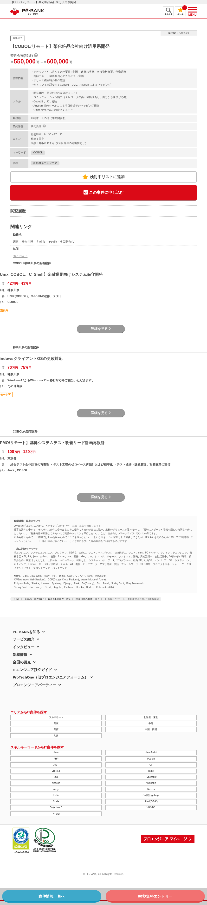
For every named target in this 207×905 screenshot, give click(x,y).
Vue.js (56, 789)
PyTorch (56, 813)
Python (151, 758)
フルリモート (56, 717)
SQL (56, 777)
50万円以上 (20, 256)
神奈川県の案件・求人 (88, 599)
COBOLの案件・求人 (59, 599)
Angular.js (151, 783)
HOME (16, 599)
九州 (56, 735)
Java (55, 752)
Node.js (56, 783)
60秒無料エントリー (155, 896)
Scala (56, 801)
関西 (56, 729)
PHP (55, 758)
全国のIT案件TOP (34, 599)
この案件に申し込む (104, 192)
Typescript (151, 777)
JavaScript (151, 752)
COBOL (38, 152)
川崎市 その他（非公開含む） (57, 241)
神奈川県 (27, 241)
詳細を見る (101, 329)
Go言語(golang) (150, 795)
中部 (151, 723)
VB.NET (56, 771)
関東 (16, 241)
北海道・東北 (151, 717)
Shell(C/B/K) (151, 801)
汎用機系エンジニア (45, 163)
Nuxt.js (151, 789)
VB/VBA (151, 807)
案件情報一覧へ (52, 896)
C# (151, 764)
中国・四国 (151, 729)
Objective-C (56, 807)
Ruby (151, 771)
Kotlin (56, 795)
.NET (56, 764)
